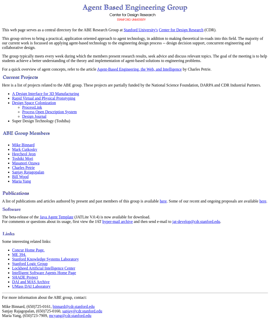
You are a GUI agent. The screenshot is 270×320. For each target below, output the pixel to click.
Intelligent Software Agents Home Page (44, 273)
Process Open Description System (49, 112)
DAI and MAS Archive (31, 282)
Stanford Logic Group (30, 263)
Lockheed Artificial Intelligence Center (43, 268)
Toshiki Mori (22, 158)
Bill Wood (20, 176)
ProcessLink (32, 107)
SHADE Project (25, 277)
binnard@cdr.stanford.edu (74, 306)
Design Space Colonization (34, 103)
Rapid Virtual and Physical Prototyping (43, 98)
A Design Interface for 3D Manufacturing (45, 94)
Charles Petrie (23, 167)
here (163, 201)
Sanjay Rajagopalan (28, 172)
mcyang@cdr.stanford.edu (70, 315)
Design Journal (34, 116)
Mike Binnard (23, 145)
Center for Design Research (181, 30)
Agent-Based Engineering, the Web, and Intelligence (139, 69)
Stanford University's (141, 30)
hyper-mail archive (117, 221)
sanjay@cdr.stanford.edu (82, 311)
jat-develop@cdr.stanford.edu (196, 221)
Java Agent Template (56, 217)
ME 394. (19, 254)
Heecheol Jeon (24, 154)
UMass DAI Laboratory (31, 286)
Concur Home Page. (28, 250)
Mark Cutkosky (24, 149)
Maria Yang (21, 181)
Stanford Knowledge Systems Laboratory (45, 259)
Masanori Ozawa (26, 163)
